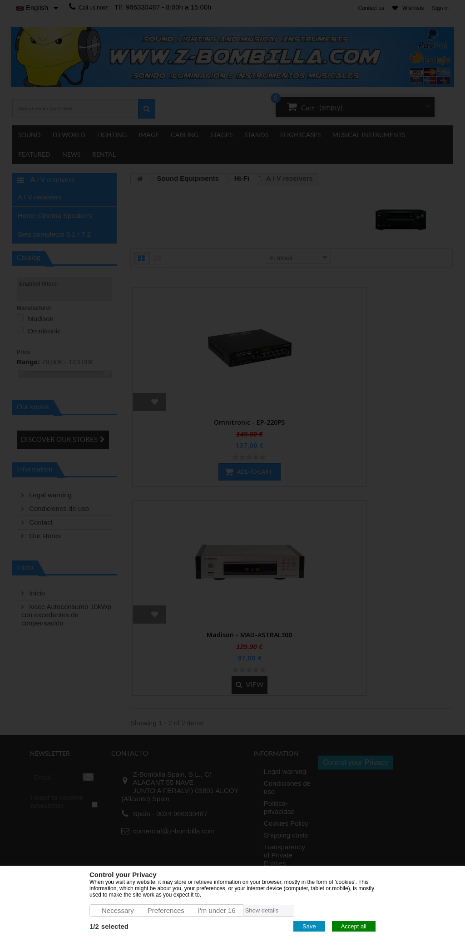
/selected (109, 926)
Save (309, 926)
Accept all (353, 926)
